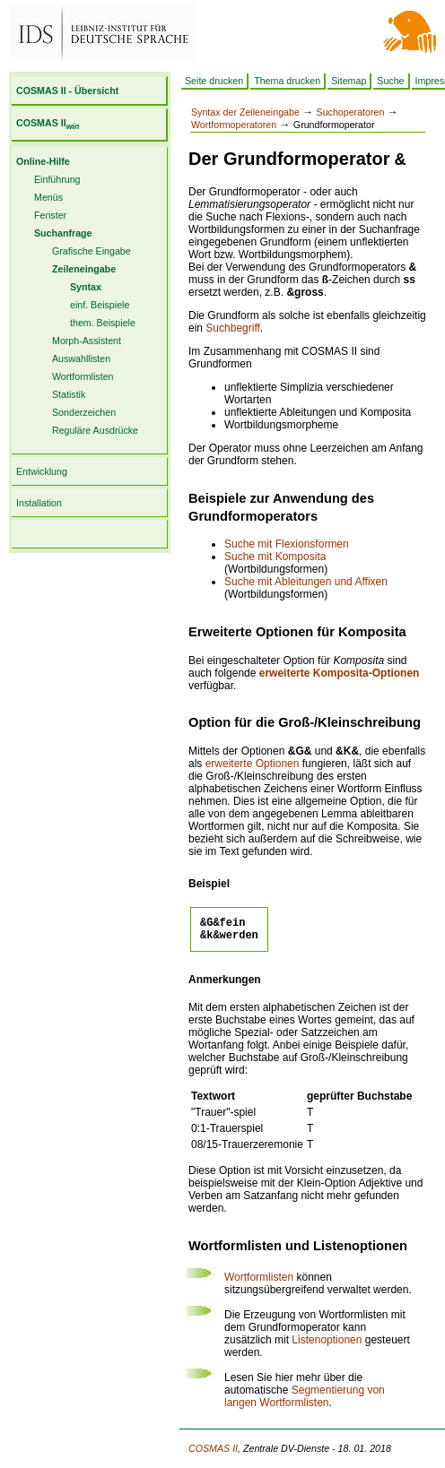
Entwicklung (41, 471)
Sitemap (348, 80)
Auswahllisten (81, 358)
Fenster (50, 215)
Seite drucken (214, 80)
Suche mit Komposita (275, 556)
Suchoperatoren (351, 112)
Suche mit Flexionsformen (286, 544)
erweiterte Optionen (252, 763)
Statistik (68, 394)
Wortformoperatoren (233, 124)
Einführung (57, 179)
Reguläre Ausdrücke (95, 430)
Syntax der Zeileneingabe (245, 112)
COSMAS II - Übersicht (67, 90)
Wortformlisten (83, 376)
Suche (390, 80)
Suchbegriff (232, 328)
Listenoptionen (327, 1345)
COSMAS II (47, 122)
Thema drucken (287, 80)
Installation (39, 502)
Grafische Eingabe (91, 251)
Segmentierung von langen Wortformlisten (304, 1401)
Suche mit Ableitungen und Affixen (306, 581)
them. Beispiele (102, 322)
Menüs (48, 197)
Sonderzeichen (84, 412)
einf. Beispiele (99, 304)
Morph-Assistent (86, 340)
